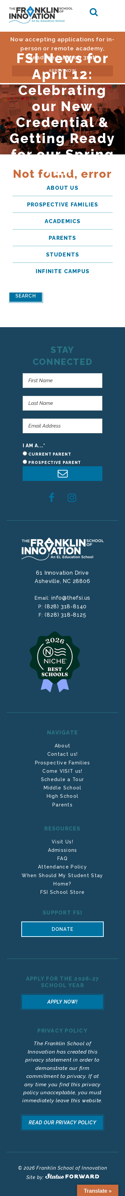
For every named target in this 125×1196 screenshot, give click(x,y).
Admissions (62, 850)
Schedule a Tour (62, 779)
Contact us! (62, 754)
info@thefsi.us (70, 598)
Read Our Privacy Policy (62, 1122)
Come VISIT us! (62, 771)
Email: (43, 598)
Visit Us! (62, 841)
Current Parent (49, 454)
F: (42, 615)
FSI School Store (62, 892)
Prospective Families (62, 762)
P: (41, 606)
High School (62, 796)
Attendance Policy (62, 866)
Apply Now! (62, 1002)
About (63, 745)
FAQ (62, 858)
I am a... (34, 445)
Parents (62, 804)
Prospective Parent (54, 462)
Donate (62, 929)
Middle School (63, 787)
